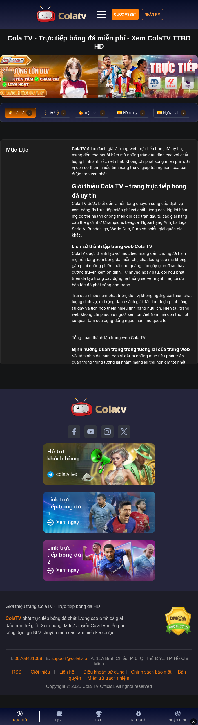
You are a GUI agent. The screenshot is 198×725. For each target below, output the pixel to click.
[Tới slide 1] (92, 91)
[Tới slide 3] (104, 91)
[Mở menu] (156, 14)
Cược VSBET (107, 15)
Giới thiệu (40, 686)
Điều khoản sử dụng (103, 686)
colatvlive (62, 489)
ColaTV (13, 633)
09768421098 (28, 673)
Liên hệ (66, 686)
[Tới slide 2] (97, 91)
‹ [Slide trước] (8, 76)
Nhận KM (135, 15)
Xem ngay (63, 537)
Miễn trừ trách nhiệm (108, 692)
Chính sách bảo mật (151, 686)
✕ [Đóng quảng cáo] (193, 721)
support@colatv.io (69, 673)
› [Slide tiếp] (189, 76)
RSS (16, 686)
